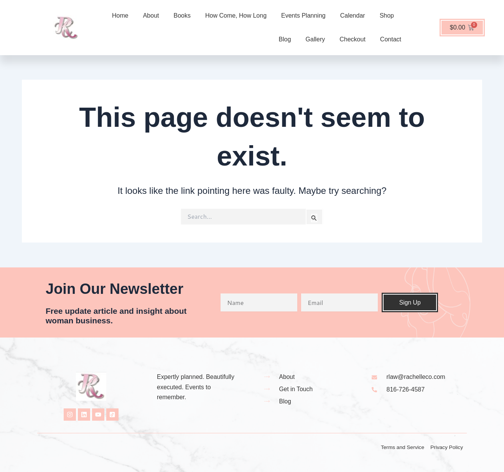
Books (182, 15)
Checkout (352, 39)
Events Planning (303, 15)
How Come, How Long (236, 15)
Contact (390, 39)
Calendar (352, 15)
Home (120, 15)
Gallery (315, 39)
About (151, 15)
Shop (387, 15)
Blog (285, 39)
